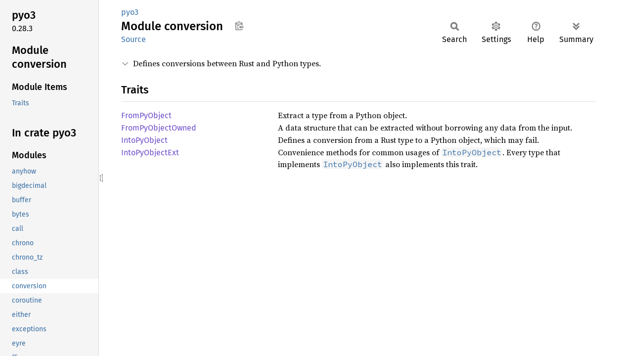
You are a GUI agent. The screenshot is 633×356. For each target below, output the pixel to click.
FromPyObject (146, 115)
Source (133, 39)
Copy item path (239, 25)
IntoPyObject (144, 140)
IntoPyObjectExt (150, 152)
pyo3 (129, 12)
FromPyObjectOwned (158, 128)
